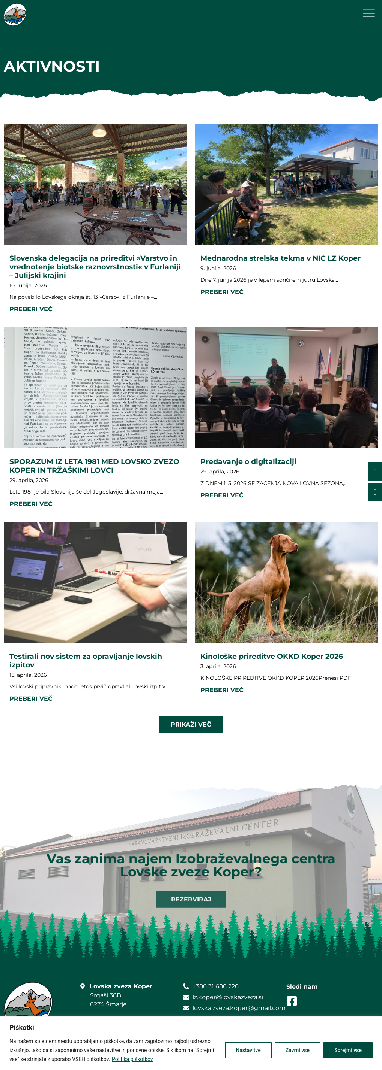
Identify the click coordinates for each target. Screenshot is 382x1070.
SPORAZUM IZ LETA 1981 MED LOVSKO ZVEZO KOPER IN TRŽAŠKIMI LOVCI (94, 466)
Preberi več (31, 309)
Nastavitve (248, 1050)
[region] (191, 1043)
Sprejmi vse (348, 1050)
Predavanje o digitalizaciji (248, 461)
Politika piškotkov (132, 1059)
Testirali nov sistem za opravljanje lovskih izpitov (85, 660)
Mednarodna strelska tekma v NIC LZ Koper (280, 258)
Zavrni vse (298, 1050)
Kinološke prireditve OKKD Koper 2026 (271, 656)
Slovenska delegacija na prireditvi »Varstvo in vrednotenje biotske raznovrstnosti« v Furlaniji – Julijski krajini (95, 267)
